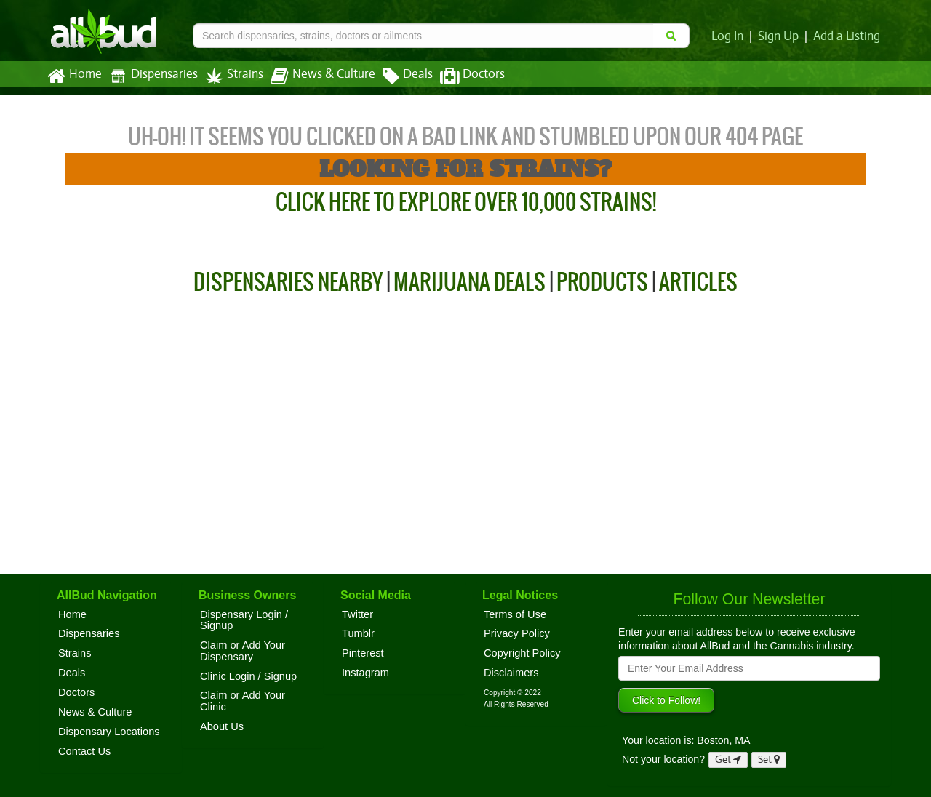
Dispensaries (150, 76)
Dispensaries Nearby (288, 281)
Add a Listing (847, 36)
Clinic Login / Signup (248, 676)
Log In (730, 36)
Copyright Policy (522, 653)
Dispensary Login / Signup (244, 620)
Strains (229, 76)
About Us (222, 726)
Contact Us (84, 751)
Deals (396, 76)
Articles (698, 281)
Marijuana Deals (469, 281)
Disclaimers (511, 672)
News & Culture (315, 76)
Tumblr (358, 633)
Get (728, 759)
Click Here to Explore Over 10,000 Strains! (466, 201)
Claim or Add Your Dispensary (242, 650)
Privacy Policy (517, 633)
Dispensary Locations (109, 731)
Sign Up (781, 36)
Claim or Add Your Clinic (242, 701)
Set (769, 759)
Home (73, 76)
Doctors (460, 76)
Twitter (357, 614)
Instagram (365, 672)
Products (602, 281)
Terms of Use (515, 614)
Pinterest (363, 653)
